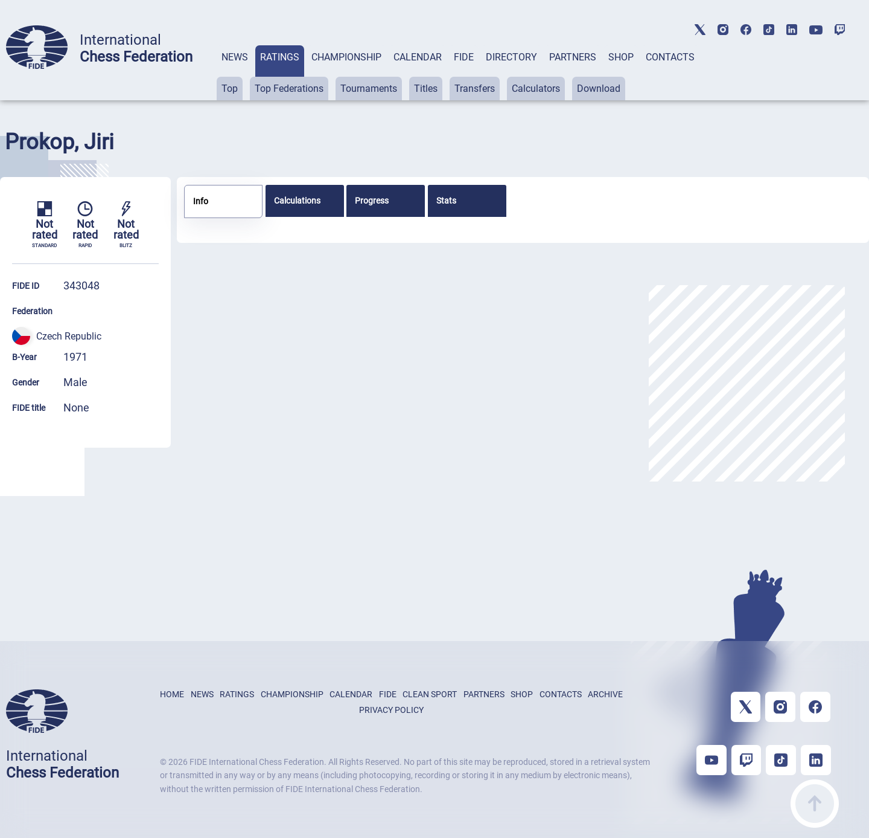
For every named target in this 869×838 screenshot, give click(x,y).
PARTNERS (572, 57)
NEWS (234, 57)
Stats (446, 200)
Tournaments (368, 88)
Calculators (536, 88)
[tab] (235, 72)
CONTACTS (670, 57)
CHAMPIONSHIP (346, 57)
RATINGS (279, 57)
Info (200, 201)
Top (229, 88)
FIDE (464, 57)
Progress (372, 200)
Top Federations (289, 88)
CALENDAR (417, 57)
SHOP (621, 57)
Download (598, 88)
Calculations (297, 200)
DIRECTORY (511, 57)
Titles (426, 88)
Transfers (474, 88)
